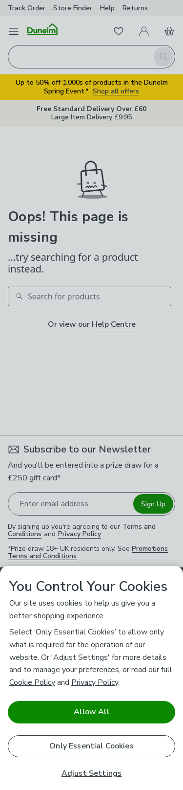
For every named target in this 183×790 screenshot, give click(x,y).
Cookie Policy (32, 682)
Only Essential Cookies (91, 746)
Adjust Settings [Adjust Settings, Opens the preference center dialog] (91, 773)
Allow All (91, 711)
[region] (91, 678)
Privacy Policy (94, 682)
